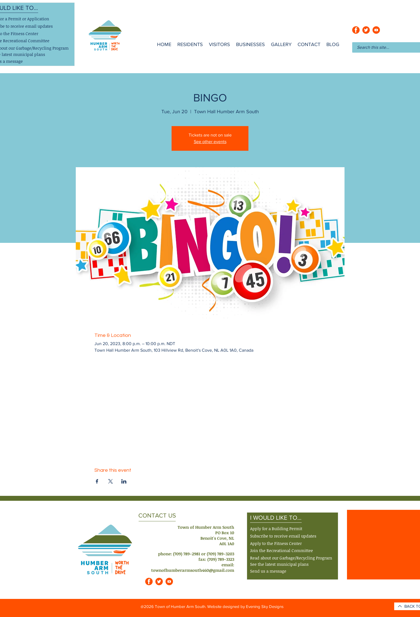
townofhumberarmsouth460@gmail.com (192, 570)
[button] (283, 536)
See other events (210, 141)
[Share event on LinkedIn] (124, 481)
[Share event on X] (110, 481)
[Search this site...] (384, 47)
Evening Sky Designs (265, 606)
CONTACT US (157, 515)
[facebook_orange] (356, 30)
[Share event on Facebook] (97, 481)
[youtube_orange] (376, 30)
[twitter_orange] (366, 30)
